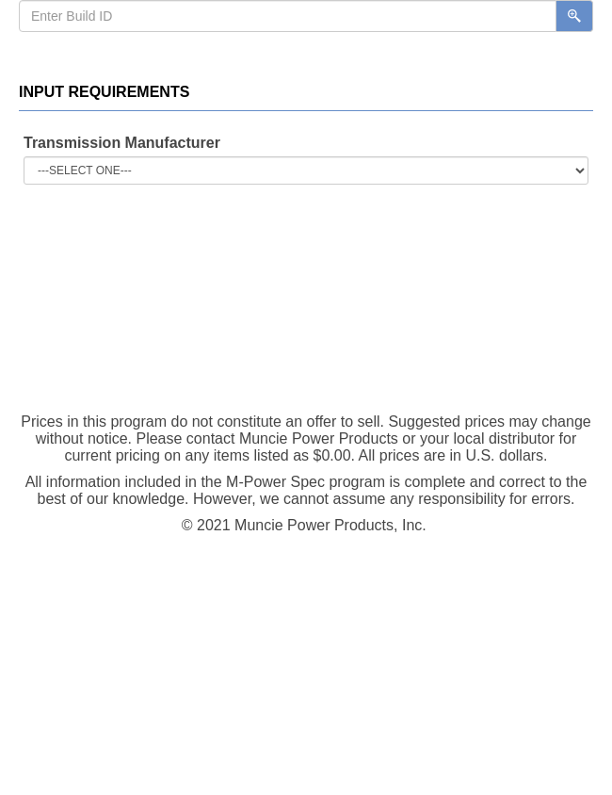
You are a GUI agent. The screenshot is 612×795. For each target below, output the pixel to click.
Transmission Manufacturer (122, 143)
